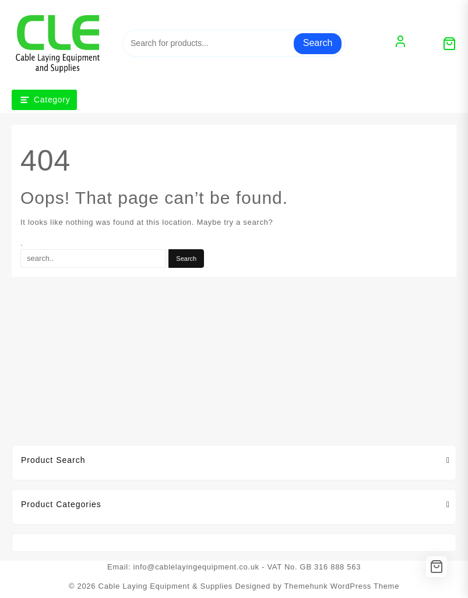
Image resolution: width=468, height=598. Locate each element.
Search (318, 43)
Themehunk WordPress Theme (341, 586)
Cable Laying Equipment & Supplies (165, 586)
